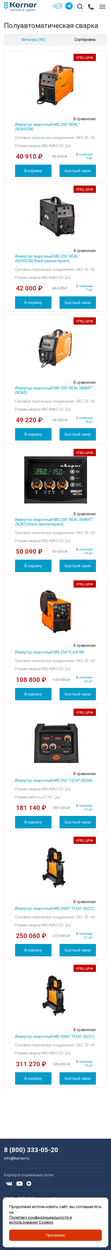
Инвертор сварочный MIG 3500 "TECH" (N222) (55, 908)
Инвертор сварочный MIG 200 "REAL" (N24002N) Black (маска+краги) (47, 258)
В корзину (33, 171)
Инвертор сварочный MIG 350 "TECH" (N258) (53, 780)
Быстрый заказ (78, 171)
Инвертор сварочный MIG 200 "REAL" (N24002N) (47, 126)
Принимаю (55, 1235)
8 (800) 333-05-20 (31, 1150)
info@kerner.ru (16, 1158)
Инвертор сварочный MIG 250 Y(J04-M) (49, 652)
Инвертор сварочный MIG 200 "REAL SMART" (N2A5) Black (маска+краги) (54, 521)
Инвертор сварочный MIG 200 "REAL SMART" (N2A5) (54, 390)
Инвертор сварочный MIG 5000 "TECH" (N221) (55, 1036)
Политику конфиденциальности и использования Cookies (40, 1220)
